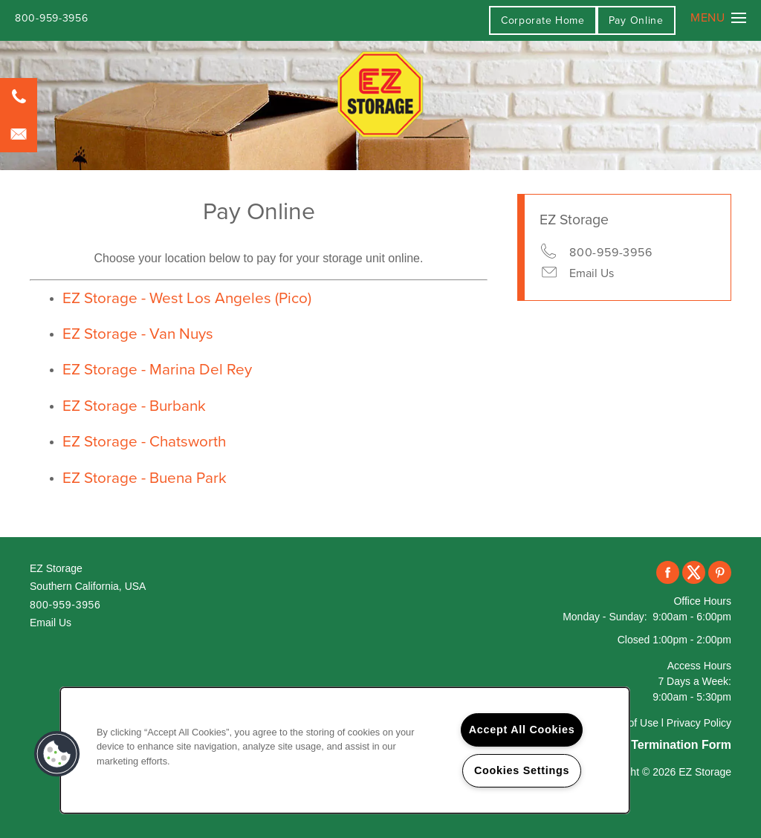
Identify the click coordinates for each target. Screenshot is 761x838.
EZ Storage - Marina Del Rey (157, 369)
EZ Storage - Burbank (134, 406)
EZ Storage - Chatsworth (144, 441)
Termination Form (681, 744)
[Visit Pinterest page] (719, 573)
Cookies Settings (521, 770)
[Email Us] (18, 133)
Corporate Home (543, 20)
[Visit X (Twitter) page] (693, 573)
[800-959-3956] (18, 96)
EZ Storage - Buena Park (144, 478)
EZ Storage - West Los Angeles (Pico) (186, 298)
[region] (344, 750)
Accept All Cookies (522, 729)
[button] (636, 20)
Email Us (591, 273)
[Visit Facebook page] (667, 573)
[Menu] (718, 18)
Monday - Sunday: (605, 617)
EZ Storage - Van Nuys (137, 334)
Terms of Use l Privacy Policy (664, 723)
